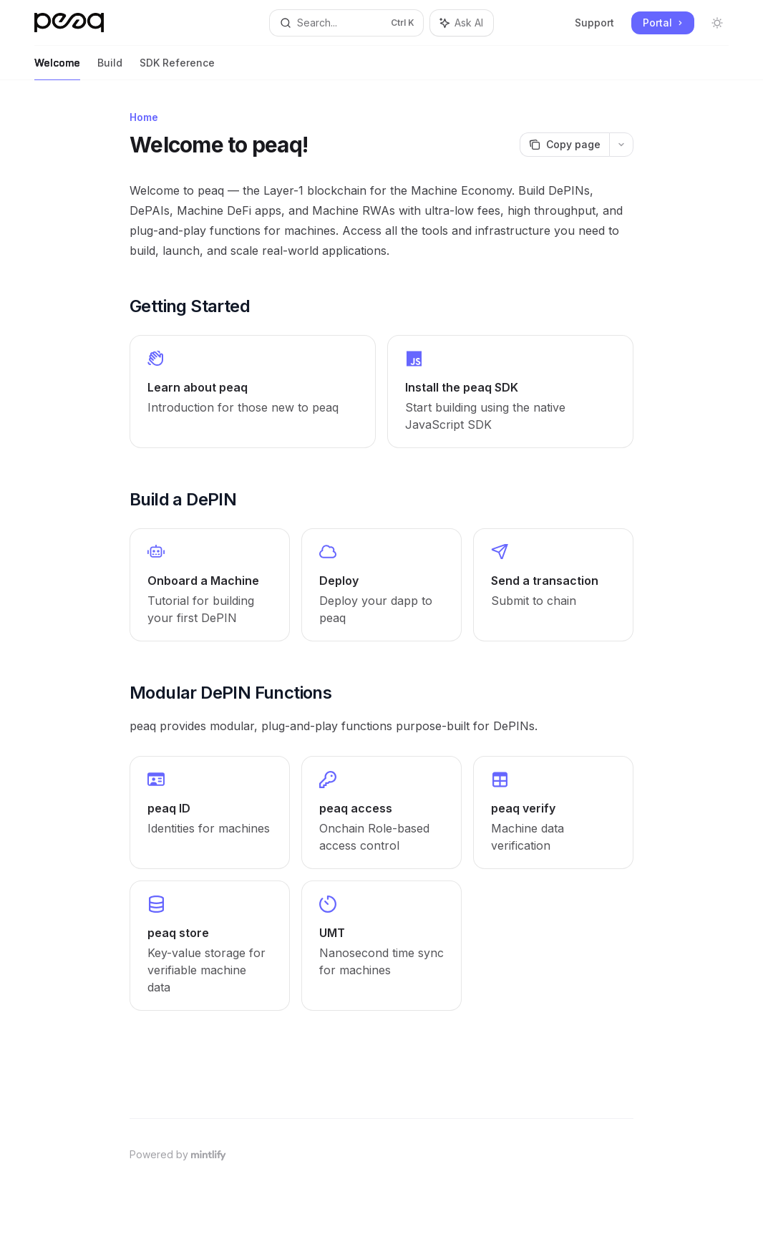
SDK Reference (177, 68)
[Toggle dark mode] (717, 22)
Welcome (57, 68)
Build (109, 68)
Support (594, 22)
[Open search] (347, 23)
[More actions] (621, 144)
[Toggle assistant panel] (461, 23)
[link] (253, 391)
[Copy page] (564, 144)
